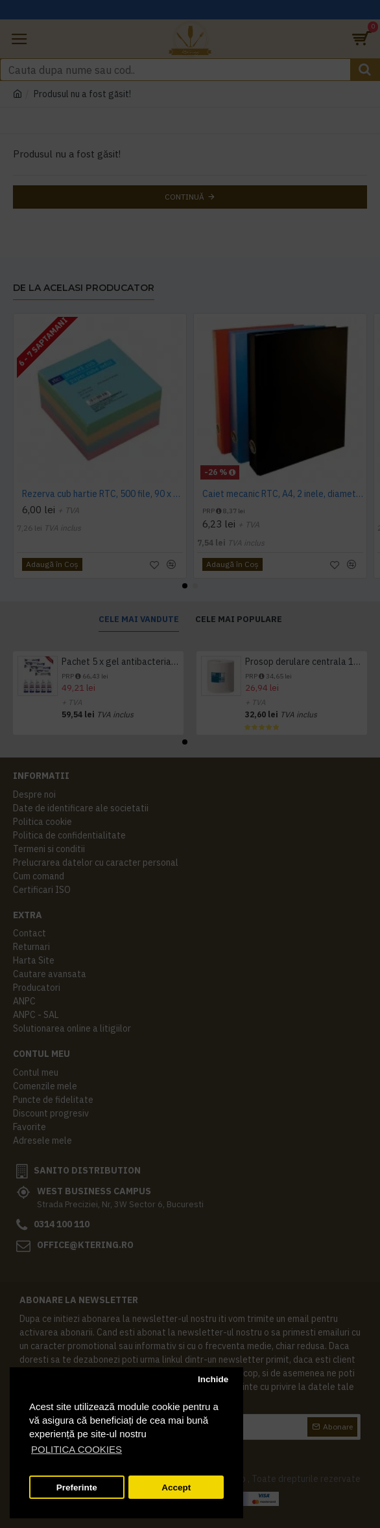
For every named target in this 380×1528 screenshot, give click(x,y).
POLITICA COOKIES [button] (76, 1449)
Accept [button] (176, 1487)
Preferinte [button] (76, 1487)
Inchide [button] (213, 1379)
